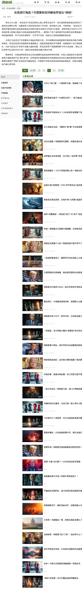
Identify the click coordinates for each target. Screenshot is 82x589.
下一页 (61, 70)
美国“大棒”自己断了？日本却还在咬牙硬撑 (62, 462)
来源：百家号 (7, 17)
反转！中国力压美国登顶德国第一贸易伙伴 (62, 564)
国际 (78, 2)
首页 (3, 8)
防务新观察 (11, 8)
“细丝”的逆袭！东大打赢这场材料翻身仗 (61, 578)
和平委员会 (5, 98)
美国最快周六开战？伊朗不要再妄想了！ (61, 476)
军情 (47, 2)
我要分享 (70, 17)
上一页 (32, 70)
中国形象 (4, 93)
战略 (57, 2)
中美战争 (4, 103)
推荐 (37, 2)
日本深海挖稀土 (7, 108)
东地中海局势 (6, 88)
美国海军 (4, 113)
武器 (68, 2)
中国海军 (4, 83)
